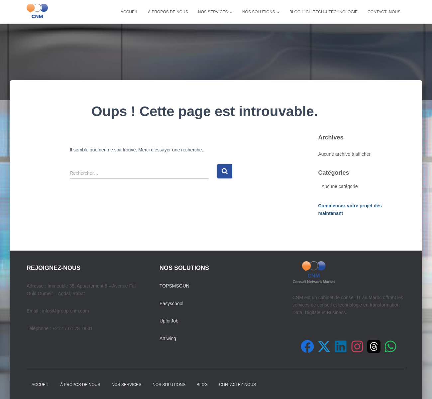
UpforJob (169, 320)
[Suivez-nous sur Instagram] (357, 346)
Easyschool (171, 303)
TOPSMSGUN (174, 286)
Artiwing (168, 338)
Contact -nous (384, 12)
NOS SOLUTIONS (260, 12)
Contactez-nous (237, 384)
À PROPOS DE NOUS (168, 12)
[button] (230, 12)
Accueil (129, 12)
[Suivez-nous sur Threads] (373, 346)
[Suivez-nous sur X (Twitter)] (324, 346)
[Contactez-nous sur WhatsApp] (390, 346)
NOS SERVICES (215, 12)
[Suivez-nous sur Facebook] (307, 346)
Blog (202, 384)
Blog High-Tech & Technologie (323, 12)
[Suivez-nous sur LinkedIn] (340, 346)
